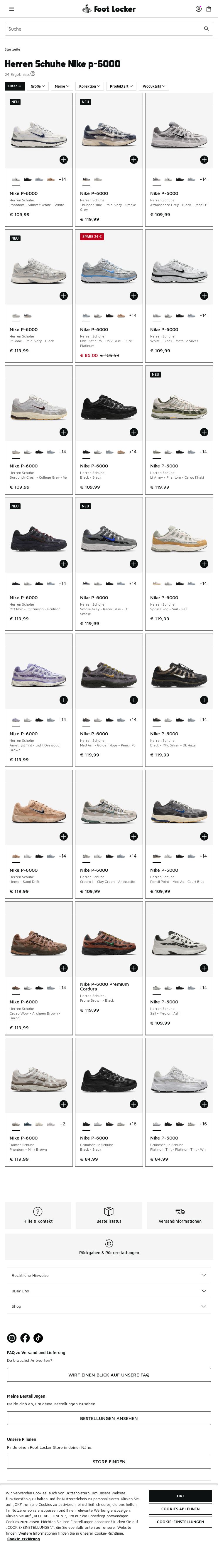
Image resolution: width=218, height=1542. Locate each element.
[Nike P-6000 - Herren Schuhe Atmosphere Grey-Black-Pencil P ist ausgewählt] (157, 179)
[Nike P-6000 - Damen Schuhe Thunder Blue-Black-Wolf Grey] (28, 1124)
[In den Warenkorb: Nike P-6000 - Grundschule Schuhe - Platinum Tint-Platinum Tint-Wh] (204, 1104)
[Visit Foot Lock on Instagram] (12, 1338)
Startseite (12, 49)
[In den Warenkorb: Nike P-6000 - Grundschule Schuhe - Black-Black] (134, 1104)
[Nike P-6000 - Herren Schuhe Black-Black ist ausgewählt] (86, 452)
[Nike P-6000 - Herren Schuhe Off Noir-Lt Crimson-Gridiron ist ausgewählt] (16, 583)
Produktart (121, 86)
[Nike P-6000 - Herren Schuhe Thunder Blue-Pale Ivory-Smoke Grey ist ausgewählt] (86, 179)
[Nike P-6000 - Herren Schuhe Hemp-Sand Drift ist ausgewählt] (16, 856)
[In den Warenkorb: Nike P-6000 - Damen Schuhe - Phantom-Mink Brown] (64, 1104)
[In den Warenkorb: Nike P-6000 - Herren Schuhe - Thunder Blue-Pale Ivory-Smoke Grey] (134, 160)
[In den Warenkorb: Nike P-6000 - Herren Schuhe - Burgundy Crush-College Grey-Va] (64, 432)
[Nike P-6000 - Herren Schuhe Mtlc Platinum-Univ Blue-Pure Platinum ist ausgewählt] (86, 315)
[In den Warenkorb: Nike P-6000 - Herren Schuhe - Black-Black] (134, 432)
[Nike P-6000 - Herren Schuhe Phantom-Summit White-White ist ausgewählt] (16, 179)
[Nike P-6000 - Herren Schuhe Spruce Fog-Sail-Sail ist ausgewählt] (157, 583)
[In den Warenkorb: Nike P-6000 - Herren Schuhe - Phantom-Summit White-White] (64, 160)
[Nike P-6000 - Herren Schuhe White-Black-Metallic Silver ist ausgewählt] (157, 315)
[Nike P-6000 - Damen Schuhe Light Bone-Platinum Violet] (39, 1124)
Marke (62, 86)
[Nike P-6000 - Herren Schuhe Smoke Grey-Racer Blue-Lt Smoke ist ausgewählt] (86, 583)
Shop (109, 1306)
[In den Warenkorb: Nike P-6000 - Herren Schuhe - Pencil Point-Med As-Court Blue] (204, 836)
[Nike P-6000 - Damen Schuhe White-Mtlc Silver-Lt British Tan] (51, 1124)
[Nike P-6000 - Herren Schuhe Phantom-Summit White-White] (168, 179)
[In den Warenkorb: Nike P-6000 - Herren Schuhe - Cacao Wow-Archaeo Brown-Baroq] (64, 968)
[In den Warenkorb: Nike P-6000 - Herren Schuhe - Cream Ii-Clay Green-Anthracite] (134, 836)
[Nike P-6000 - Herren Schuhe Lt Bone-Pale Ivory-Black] (98, 179)
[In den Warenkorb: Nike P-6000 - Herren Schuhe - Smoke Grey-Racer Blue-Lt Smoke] (134, 564)
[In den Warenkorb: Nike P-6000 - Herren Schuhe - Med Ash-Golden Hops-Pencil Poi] (134, 700)
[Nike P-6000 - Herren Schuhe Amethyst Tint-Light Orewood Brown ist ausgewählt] (16, 720)
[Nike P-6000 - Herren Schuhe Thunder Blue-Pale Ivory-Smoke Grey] (28, 315)
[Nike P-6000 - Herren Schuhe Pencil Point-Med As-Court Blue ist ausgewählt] (157, 856)
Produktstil (154, 86)
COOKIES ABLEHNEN (180, 1508)
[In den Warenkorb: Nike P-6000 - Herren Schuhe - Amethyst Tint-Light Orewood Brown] (64, 700)
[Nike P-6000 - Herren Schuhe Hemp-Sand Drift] (51, 179)
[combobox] (109, 28)
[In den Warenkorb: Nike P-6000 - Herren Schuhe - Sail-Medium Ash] (204, 968)
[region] (109, 1513)
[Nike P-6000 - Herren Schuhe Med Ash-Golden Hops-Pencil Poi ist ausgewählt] (86, 720)
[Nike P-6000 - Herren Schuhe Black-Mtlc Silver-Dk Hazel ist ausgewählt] (157, 720)
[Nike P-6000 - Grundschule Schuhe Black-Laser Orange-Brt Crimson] (110, 1124)
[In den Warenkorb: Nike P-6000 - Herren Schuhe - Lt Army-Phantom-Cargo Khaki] (204, 432)
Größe (38, 86)
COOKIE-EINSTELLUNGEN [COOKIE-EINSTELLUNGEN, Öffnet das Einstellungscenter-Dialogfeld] (180, 1521)
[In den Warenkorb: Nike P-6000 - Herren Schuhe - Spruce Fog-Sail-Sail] (204, 564)
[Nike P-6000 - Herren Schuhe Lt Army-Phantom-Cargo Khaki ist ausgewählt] (157, 452)
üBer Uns (109, 1290)
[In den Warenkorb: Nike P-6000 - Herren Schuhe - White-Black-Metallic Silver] (204, 296)
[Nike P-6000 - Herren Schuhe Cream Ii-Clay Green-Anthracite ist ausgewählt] (86, 856)
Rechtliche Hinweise (109, 1275)
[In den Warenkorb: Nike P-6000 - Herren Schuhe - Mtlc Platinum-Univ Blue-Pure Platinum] (134, 296)
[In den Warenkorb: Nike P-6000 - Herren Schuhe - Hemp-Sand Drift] (64, 836)
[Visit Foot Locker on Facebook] (25, 1338)
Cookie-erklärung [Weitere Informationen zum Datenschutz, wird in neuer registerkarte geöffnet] (23, 1538)
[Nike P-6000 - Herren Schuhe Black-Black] (28, 179)
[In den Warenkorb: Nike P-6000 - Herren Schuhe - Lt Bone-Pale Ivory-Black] (64, 296)
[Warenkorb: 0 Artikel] (208, 8)
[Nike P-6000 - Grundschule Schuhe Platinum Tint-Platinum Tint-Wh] (98, 1124)
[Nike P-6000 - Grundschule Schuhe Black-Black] (168, 1124)
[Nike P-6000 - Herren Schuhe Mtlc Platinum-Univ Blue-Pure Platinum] (39, 179)
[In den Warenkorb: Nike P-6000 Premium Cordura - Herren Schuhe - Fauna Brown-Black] (134, 968)
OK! (180, 1495)
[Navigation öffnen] (11, 8)
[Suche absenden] (206, 28)
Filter (14, 86)
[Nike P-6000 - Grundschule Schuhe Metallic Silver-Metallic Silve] (121, 1124)
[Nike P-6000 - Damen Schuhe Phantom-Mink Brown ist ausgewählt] (16, 1124)
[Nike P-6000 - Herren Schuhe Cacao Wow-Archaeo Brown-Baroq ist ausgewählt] (16, 988)
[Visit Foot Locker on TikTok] (38, 1338)
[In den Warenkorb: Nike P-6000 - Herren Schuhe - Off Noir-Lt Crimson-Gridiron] (64, 564)
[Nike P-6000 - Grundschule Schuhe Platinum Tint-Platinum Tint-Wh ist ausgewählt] (157, 1124)
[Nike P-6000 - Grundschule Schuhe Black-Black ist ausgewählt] (86, 1124)
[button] (32, 73)
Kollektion (89, 86)
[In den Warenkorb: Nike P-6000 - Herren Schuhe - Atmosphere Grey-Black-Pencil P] (204, 160)
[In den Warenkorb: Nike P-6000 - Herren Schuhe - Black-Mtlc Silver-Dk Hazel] (204, 700)
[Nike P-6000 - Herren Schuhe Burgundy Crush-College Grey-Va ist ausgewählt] (16, 452)
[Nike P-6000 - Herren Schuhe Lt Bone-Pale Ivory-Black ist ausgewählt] (16, 315)
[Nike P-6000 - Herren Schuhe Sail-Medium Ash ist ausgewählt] (157, 988)
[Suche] (109, 28)
